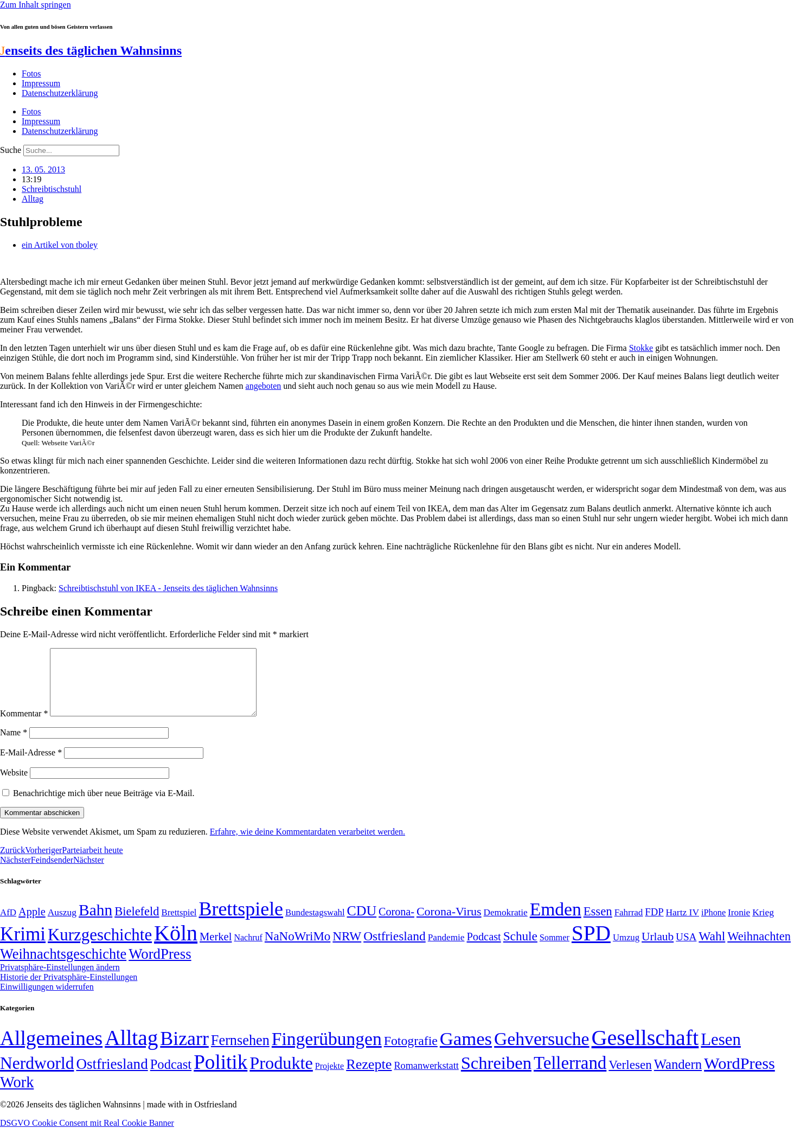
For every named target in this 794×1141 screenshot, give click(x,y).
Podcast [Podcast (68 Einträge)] (484, 950)
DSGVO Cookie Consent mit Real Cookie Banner (87, 1135)
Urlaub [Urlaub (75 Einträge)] (658, 949)
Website (14, 785)
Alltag (32, 198)
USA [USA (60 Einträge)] (686, 950)
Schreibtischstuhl (51, 189)
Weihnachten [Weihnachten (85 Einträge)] (759, 949)
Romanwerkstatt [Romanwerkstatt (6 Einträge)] (426, 1078)
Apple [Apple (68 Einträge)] (32, 925)
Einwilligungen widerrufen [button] (47, 999)
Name (13, 745)
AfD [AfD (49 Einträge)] (8, 925)
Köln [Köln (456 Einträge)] (175, 946)
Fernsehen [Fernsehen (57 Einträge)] (240, 1053)
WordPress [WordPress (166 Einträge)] (739, 1076)
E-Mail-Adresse (31, 765)
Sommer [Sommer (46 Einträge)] (554, 951)
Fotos (31, 73)
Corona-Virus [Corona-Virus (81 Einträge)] (449, 924)
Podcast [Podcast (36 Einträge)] (170, 1077)
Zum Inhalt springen (35, 4)
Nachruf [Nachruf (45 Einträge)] (248, 950)
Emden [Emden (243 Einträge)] (555, 922)
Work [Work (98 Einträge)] (17, 1095)
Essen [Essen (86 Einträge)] (598, 924)
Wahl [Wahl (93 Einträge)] (712, 949)
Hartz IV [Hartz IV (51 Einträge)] (682, 925)
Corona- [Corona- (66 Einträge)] (396, 925)
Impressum (41, 83)
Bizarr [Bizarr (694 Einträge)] (184, 1051)
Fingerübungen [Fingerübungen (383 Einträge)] (327, 1052)
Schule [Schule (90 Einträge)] (520, 949)
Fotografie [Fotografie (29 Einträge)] (411, 1054)
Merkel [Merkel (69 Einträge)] (216, 950)
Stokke (641, 347)
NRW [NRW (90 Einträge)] (346, 949)
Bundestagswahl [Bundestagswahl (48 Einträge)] (314, 925)
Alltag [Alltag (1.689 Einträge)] (131, 1050)
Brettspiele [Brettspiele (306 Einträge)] (241, 922)
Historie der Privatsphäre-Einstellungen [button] (68, 990)
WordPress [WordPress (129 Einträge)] (160, 967)
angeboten (263, 385)
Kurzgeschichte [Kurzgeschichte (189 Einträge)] (100, 947)
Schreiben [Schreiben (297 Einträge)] (496, 1076)
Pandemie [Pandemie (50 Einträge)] (446, 950)
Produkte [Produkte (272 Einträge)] (281, 1076)
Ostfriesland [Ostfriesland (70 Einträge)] (112, 1077)
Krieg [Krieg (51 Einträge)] (763, 925)
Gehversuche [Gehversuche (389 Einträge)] (541, 1052)
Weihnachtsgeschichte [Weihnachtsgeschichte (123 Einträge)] (63, 967)
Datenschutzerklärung (60, 93)
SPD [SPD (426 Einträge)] (591, 946)
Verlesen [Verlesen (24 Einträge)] (630, 1078)
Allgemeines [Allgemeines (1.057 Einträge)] (51, 1051)
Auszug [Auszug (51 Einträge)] (62, 925)
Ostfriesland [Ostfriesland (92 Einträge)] (394, 949)
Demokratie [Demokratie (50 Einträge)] (506, 925)
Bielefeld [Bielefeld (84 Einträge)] (136, 924)
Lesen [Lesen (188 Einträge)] (721, 1052)
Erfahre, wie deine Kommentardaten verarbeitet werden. (307, 844)
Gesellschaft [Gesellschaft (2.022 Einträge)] (645, 1051)
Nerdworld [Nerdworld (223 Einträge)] (37, 1076)
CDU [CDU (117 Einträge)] (362, 924)
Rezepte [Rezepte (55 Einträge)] (369, 1077)
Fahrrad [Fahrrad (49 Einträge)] (628, 925)
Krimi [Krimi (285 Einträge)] (23, 947)
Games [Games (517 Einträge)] (466, 1051)
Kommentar (24, 726)
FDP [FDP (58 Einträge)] (654, 925)
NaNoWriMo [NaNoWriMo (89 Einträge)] (297, 949)
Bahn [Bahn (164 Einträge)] (95, 923)
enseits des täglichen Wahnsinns (91, 50)
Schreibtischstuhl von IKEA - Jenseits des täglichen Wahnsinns (168, 588)
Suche (10, 150)
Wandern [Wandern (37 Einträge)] (678, 1077)
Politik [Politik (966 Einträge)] (220, 1075)
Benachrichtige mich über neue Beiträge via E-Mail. (104, 806)
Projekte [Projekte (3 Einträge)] (329, 1079)
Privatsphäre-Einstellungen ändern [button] (60, 980)
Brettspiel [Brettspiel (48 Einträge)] (179, 925)
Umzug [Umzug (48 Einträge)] (626, 950)
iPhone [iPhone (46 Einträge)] (713, 926)
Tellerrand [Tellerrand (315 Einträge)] (570, 1076)
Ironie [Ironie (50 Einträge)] (739, 925)
